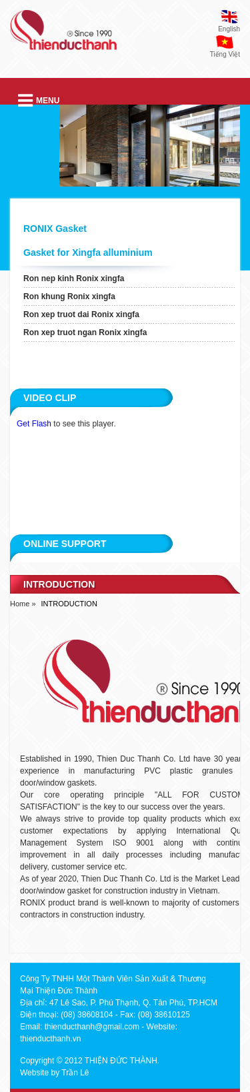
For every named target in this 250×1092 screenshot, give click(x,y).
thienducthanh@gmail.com (92, 1026)
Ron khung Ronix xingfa (69, 296)
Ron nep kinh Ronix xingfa (73, 278)
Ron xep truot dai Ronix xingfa (81, 314)
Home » (23, 604)
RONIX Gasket (55, 228)
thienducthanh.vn (50, 1038)
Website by (39, 1072)
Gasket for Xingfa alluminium (88, 252)
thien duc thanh (63, 35)
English (229, 29)
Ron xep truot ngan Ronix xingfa (85, 332)
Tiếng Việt (225, 54)
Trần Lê (75, 1072)
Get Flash (34, 423)
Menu (38, 100)
